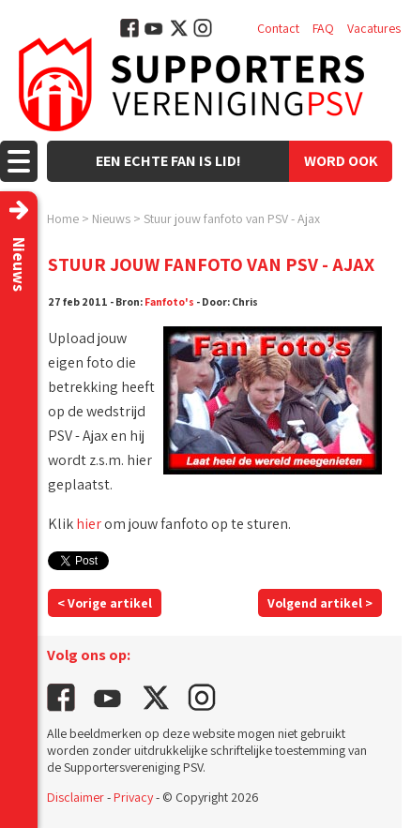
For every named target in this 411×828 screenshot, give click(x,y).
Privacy (133, 797)
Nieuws (111, 218)
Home (63, 218)
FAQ (323, 28)
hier (88, 524)
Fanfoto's (169, 301)
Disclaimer (75, 797)
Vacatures (374, 28)
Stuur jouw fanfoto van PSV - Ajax (232, 218)
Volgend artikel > (320, 603)
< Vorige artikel (104, 603)
